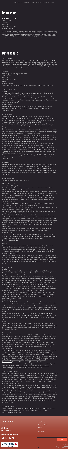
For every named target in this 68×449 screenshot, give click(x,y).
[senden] (62, 439)
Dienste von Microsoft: (7, 362)
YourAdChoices (17, 296)
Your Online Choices (40, 296)
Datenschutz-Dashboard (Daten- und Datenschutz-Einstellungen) (27, 368)
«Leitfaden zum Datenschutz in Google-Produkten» (19, 356)
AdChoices (27, 294)
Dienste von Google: (6, 350)
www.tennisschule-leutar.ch (30, 62)
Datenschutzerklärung (20, 354)
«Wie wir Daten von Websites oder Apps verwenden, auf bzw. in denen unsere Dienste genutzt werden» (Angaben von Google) (29, 357)
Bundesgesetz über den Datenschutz (10, 108)
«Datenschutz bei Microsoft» (21, 366)
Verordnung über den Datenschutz (42, 108)
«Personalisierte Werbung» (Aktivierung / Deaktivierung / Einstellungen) (29, 360)
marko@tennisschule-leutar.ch (9, 28)
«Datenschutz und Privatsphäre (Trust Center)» (38, 366)
